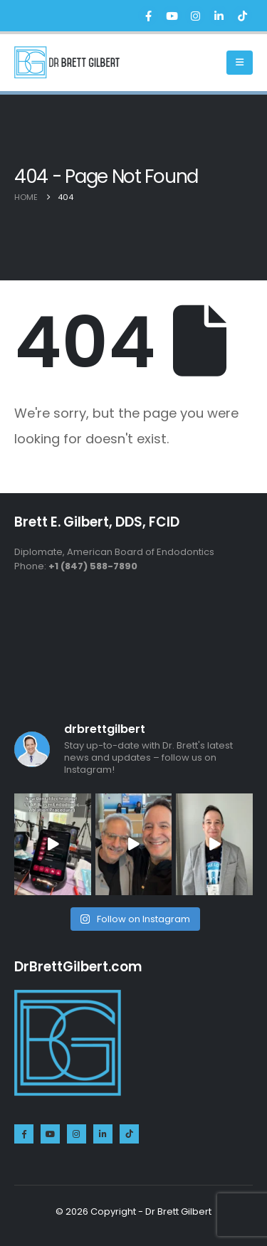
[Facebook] (148, 16)
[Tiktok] (242, 16)
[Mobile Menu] (239, 63)
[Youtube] (172, 16)
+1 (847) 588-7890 (92, 566)
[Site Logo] (67, 62)
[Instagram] (195, 16)
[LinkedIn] (219, 16)
